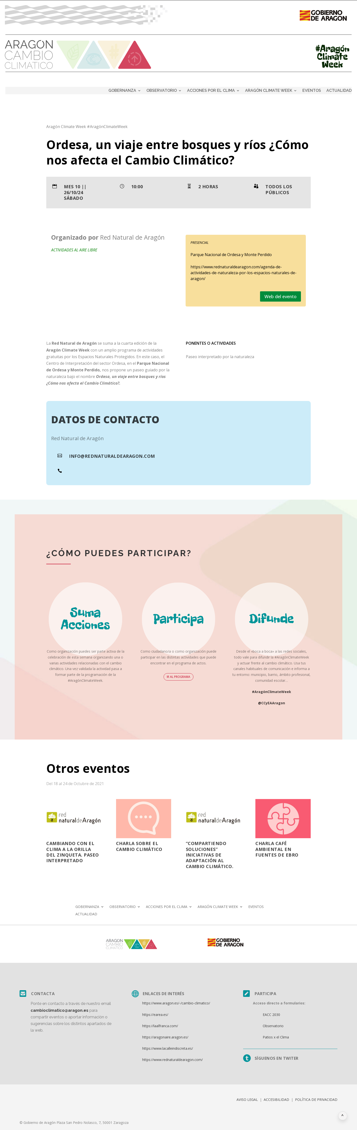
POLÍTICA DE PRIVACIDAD (316, 1099)
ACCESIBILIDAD (276, 1099)
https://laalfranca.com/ (160, 1026)
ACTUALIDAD (339, 91)
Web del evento (280, 296)
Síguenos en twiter (276, 1058)
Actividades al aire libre (74, 250)
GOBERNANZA (122, 91)
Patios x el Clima (276, 1037)
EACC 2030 (271, 1014)
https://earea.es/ (155, 1014)
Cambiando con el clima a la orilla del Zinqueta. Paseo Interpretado (72, 851)
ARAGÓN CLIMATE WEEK (268, 91)
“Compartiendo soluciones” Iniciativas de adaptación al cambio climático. (210, 854)
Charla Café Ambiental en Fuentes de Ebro (276, 849)
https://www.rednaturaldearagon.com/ (172, 1059)
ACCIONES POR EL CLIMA (211, 91)
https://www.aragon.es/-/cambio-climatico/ (176, 1003)
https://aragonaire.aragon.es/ (165, 1037)
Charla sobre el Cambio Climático (139, 846)
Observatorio (273, 1026)
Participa (265, 993)
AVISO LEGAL (247, 1099)
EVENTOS (311, 91)
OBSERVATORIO (161, 91)
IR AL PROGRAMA (178, 677)
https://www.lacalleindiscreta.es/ (167, 1048)
